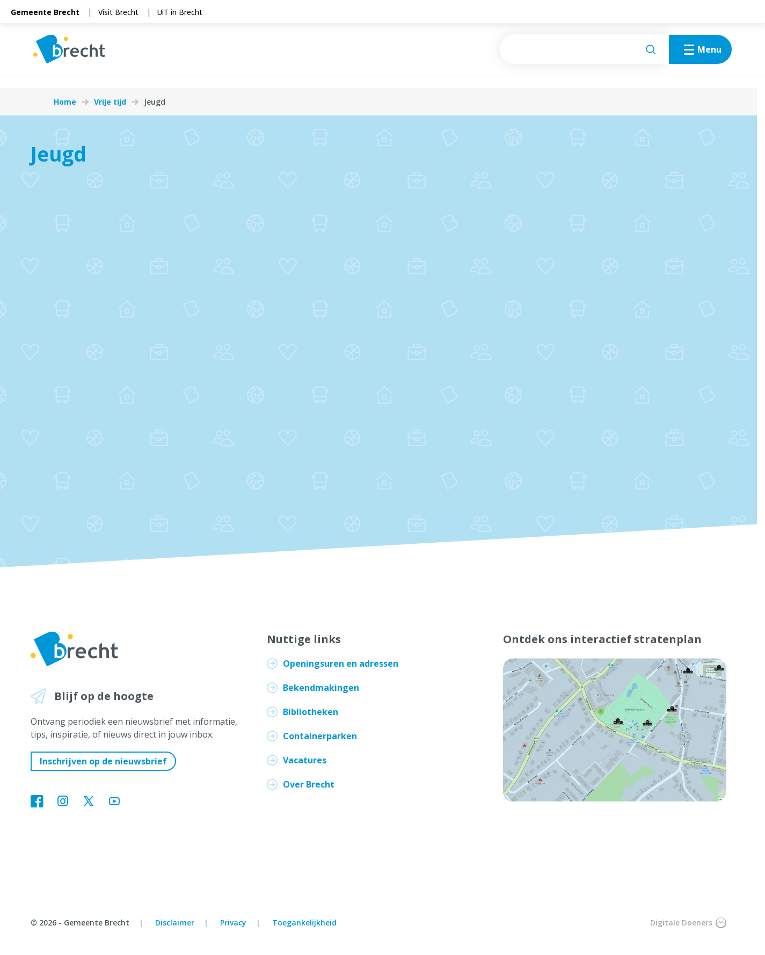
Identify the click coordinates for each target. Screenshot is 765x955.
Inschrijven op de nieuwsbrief (103, 761)
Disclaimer (174, 922)
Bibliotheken (310, 711)
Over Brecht (308, 784)
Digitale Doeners (688, 922)
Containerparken (320, 736)
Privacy (233, 922)
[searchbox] (560, 55)
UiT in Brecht (179, 12)
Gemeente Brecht (45, 12)
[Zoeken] (627, 55)
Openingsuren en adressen (340, 663)
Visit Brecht (118, 12)
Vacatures (304, 760)
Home (65, 102)
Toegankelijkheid (304, 922)
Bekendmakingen (321, 687)
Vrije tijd (110, 102)
